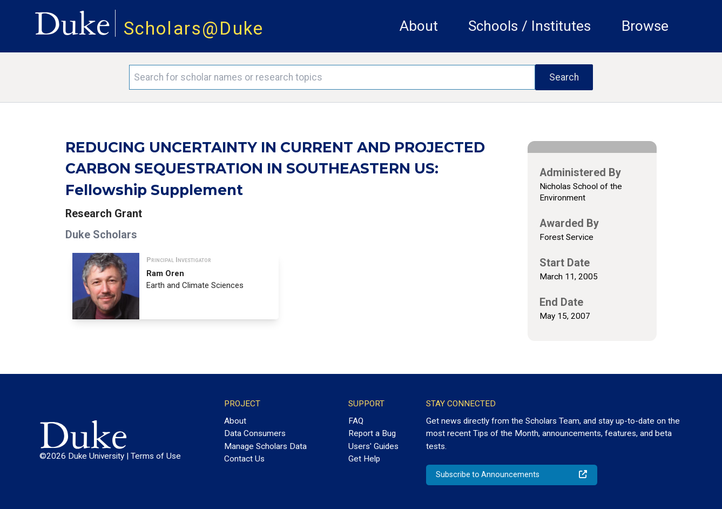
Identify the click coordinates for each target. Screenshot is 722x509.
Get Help (364, 459)
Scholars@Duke (194, 28)
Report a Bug (372, 433)
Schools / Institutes (529, 26)
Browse (645, 26)
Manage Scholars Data (265, 446)
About (419, 26)
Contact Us (244, 459)
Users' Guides (373, 446)
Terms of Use (156, 456)
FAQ (355, 421)
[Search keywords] (332, 77)
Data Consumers (255, 433)
